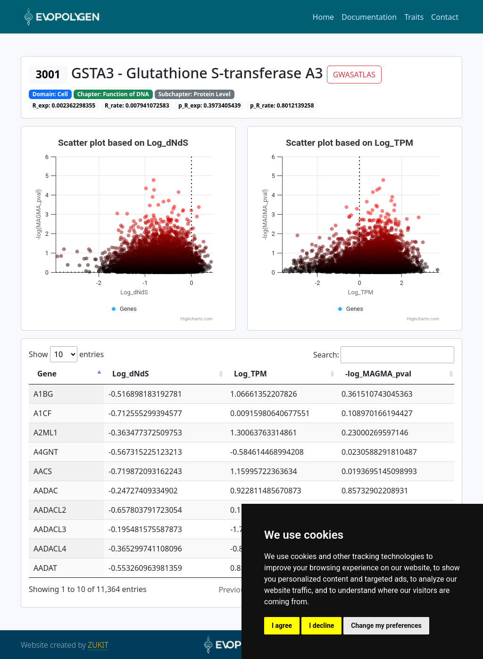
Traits (414, 17)
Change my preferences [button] (386, 625)
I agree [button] (282, 625)
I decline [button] (321, 625)
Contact (444, 17)
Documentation (369, 17)
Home (323, 17)
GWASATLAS (354, 74)
